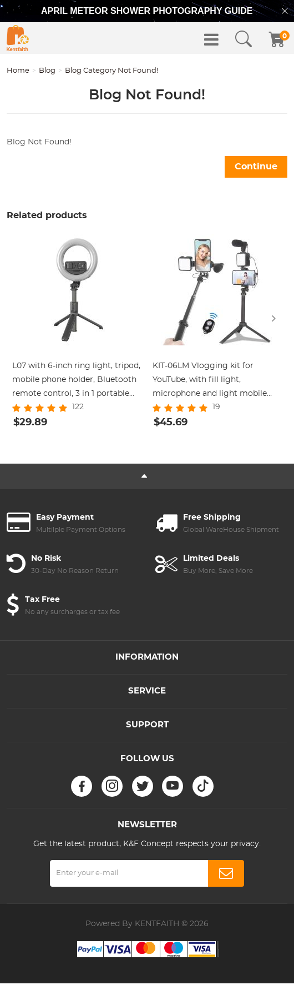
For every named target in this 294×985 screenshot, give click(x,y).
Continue (256, 166)
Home (18, 70)
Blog (47, 70)
